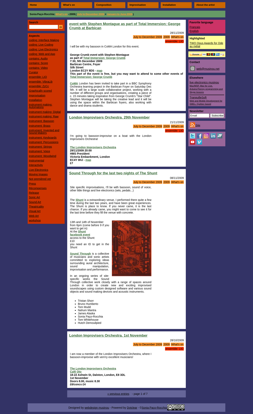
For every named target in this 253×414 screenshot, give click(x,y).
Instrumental (36, 160)
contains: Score (38, 63)
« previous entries (118, 393)
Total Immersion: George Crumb (104, 58)
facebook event (80, 234)
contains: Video (38, 67)
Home (33, 5)
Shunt (79, 199)
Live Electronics (38, 169)
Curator (33, 72)
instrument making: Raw (44, 116)
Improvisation (137, 5)
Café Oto (75, 371)
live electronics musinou (206, 87)
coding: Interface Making (44, 40)
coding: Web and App (42, 54)
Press (32, 183)
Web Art (34, 215)
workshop (35, 220)
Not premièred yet (40, 179)
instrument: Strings (40, 146)
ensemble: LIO (174, 41)
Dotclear (132, 407)
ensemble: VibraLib (41, 81)
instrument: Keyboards (43, 137)
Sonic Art (34, 197)
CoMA (74, 83)
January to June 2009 (119, 14)
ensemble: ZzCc (39, 86)
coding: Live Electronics (43, 49)
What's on (69, 5)
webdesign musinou (97, 407)
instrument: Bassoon (41, 121)
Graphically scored (40, 90)
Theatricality (36, 206)
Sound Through (80, 253)
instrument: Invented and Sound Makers (44, 131)
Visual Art (35, 211)
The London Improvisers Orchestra (93, 147)
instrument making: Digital (45, 111)
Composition (103, 5)
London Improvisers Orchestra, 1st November (108, 335)
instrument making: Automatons (40, 106)
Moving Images (38, 174)
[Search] (43, 27)
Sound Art (35, 202)
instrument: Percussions (43, 142)
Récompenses (38, 188)
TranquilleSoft (206, 100)
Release (34, 192)
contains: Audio (38, 58)
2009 (166, 37)
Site (197, 125)
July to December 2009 (90, 14)
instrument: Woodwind (42, 156)
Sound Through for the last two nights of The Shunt (113, 173)
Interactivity (36, 165)
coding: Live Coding (41, 44)
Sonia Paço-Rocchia (42, 14)
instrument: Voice (39, 151)
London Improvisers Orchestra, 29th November (109, 117)
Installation (169, 5)
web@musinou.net (207, 68)
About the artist (205, 5)
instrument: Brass (39, 125)
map (99, 70)
